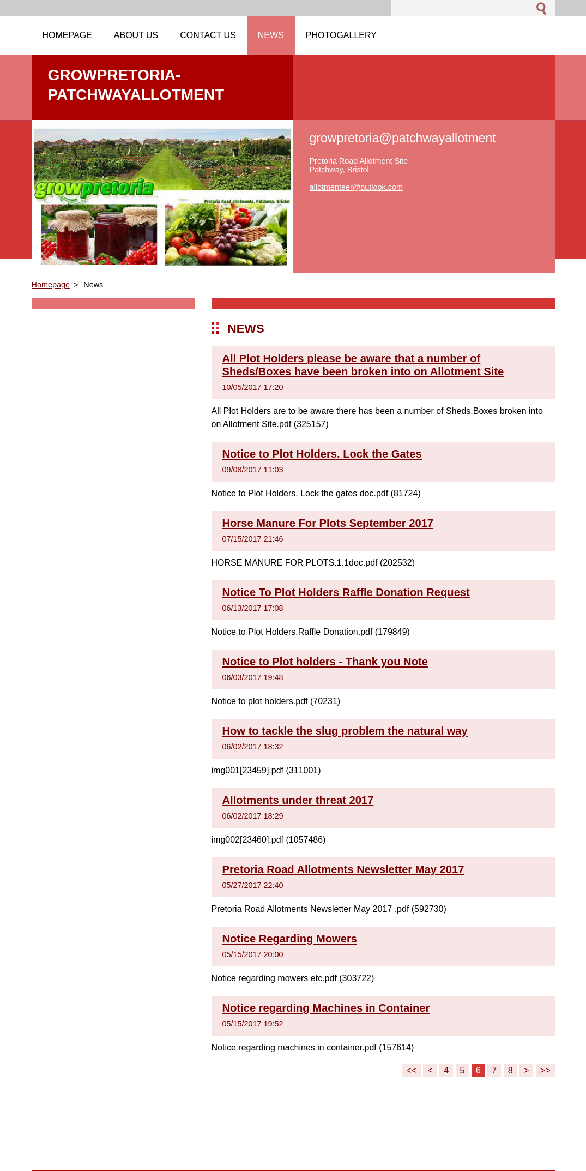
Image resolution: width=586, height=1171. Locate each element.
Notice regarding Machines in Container (326, 1008)
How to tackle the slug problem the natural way (345, 731)
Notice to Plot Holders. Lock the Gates (322, 454)
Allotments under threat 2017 (298, 800)
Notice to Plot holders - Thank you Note (325, 662)
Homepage (51, 284)
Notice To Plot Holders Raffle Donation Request (346, 592)
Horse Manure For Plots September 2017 (328, 523)
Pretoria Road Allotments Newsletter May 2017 (343, 869)
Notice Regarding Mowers (290, 939)
